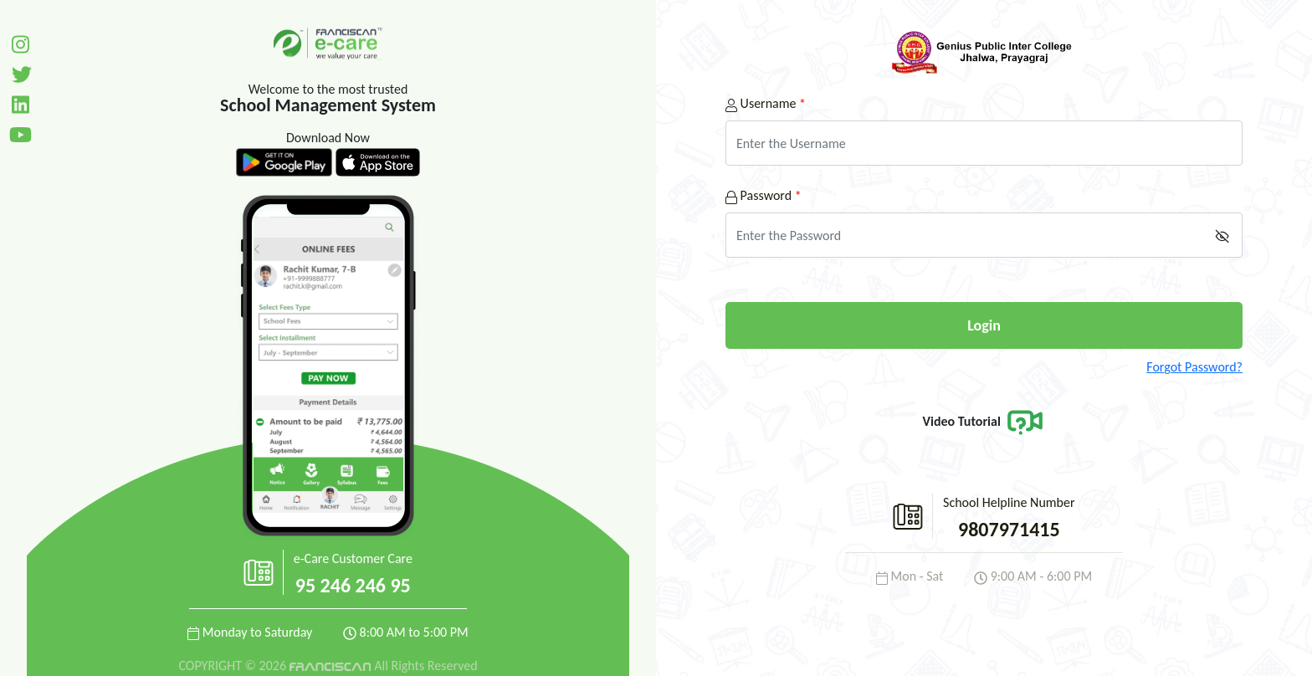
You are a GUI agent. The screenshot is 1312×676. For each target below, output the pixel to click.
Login (984, 325)
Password (763, 195)
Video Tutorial (984, 421)
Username (765, 103)
